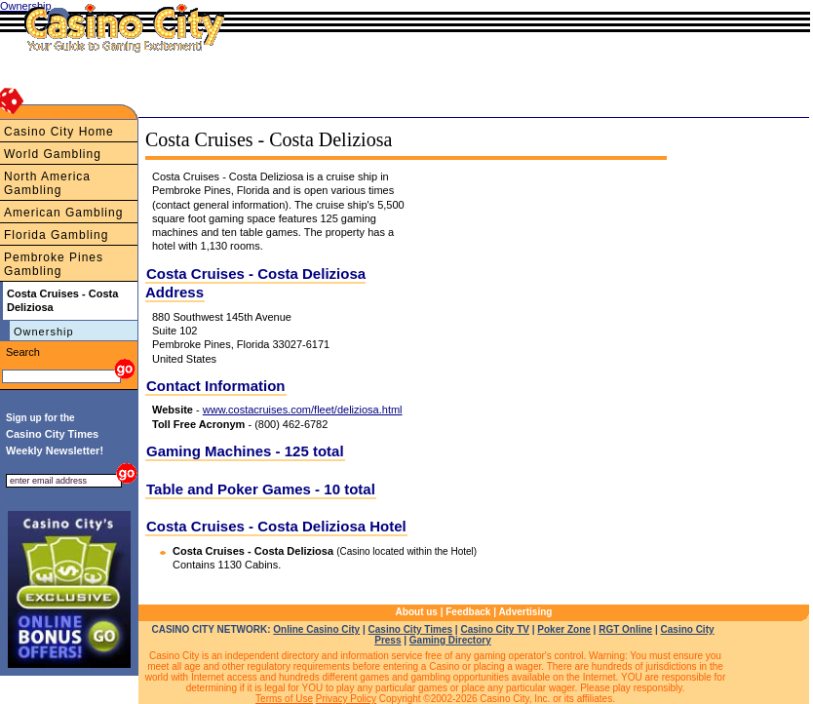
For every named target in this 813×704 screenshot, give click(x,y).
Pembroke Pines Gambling (53, 264)
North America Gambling (47, 183)
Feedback (467, 611)
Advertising (525, 611)
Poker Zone (563, 629)
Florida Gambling (56, 235)
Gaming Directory (450, 640)
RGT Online (625, 629)
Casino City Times (410, 629)
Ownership (44, 331)
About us (417, 611)
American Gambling (63, 212)
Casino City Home (59, 131)
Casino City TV (494, 629)
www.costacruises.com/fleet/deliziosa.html (303, 409)
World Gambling (52, 154)
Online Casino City (316, 629)
